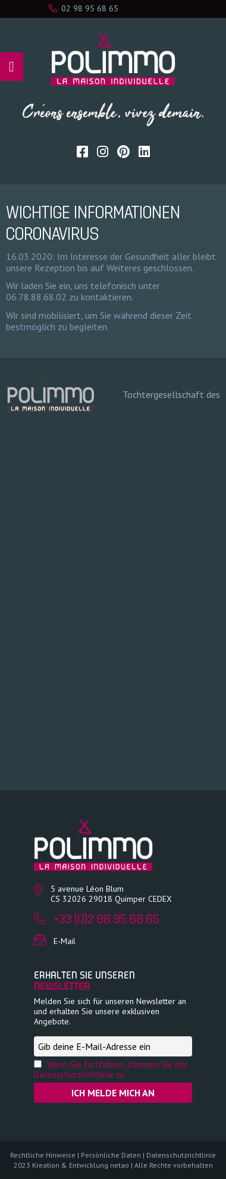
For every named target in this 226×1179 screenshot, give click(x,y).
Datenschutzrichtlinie (181, 1154)
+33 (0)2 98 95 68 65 (106, 920)
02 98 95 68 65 (83, 8)
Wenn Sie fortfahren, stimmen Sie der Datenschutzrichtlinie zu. (110, 1069)
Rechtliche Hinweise (43, 1154)
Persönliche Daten (111, 1154)
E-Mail (65, 941)
